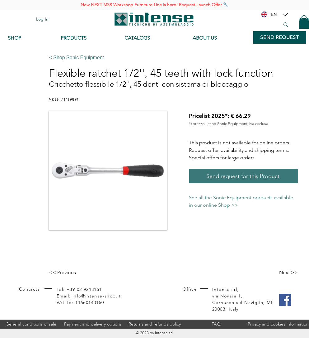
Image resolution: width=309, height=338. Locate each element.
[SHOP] (29, 38)
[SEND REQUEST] (279, 37)
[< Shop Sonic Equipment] (171, 57)
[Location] (285, 14)
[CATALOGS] (153, 38)
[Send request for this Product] (243, 176)
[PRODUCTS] (88, 38)
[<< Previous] (69, 272)
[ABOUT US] (220, 38)
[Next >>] (282, 272)
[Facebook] (285, 300)
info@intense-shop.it (97, 296)
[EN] (273, 14)
